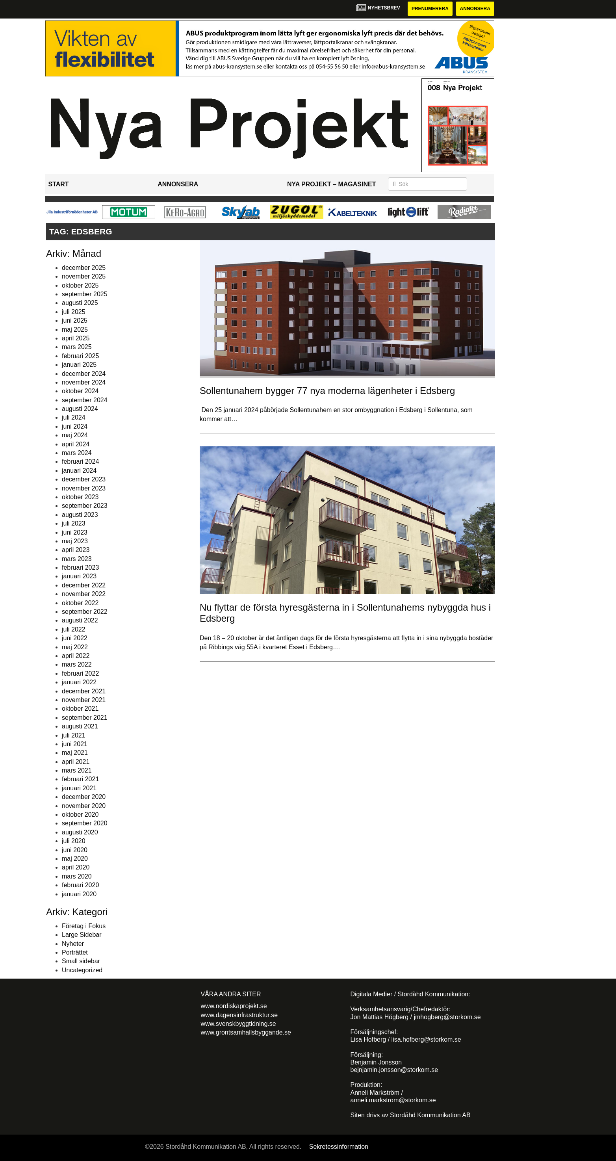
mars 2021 (77, 770)
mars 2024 (77, 453)
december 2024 (84, 373)
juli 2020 (73, 841)
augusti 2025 (80, 302)
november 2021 (84, 700)
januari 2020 (79, 894)
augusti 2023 (80, 514)
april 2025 (75, 338)
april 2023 (75, 549)
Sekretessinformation (338, 1146)
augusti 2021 (80, 726)
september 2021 (85, 717)
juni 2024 (74, 426)
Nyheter (73, 943)
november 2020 (84, 805)
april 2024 (75, 444)
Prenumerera (430, 8)
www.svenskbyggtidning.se (238, 1023)
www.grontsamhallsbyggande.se (246, 1032)
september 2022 (85, 611)
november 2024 (84, 382)
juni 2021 (74, 744)
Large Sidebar (82, 934)
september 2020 (85, 823)
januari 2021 (79, 788)
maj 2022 (75, 647)
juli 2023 (73, 523)
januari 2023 (79, 576)
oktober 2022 (80, 603)
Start (58, 184)
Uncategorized (82, 970)
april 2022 (75, 655)
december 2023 (84, 479)
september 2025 (85, 294)
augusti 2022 (80, 620)
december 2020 (84, 796)
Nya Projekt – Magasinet (331, 184)
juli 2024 (73, 417)
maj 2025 (75, 329)
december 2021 (84, 691)
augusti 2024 (80, 408)
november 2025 (84, 276)
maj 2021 (75, 752)
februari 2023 (80, 567)
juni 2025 (74, 320)
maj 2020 (75, 858)
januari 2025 (79, 364)
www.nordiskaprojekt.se (234, 1006)
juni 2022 (74, 638)
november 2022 (84, 594)
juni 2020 (74, 850)
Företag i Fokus (84, 926)
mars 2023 (77, 558)
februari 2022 (80, 673)
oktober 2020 (80, 814)
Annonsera (475, 8)
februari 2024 (80, 461)
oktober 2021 (80, 708)
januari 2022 (79, 682)
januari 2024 (79, 470)
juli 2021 (73, 735)
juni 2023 (74, 532)
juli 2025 (73, 311)
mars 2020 (77, 876)
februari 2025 (80, 356)
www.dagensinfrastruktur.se (239, 1015)
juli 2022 (73, 629)
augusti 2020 (80, 832)
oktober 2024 (80, 391)
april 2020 (75, 867)
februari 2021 (80, 779)
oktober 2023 (80, 497)
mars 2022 (77, 664)
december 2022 (84, 585)
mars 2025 (77, 347)
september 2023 (85, 505)
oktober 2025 (80, 285)
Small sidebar (81, 961)
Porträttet (75, 952)
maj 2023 (75, 541)
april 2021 (75, 761)
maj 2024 (75, 435)
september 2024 (85, 400)
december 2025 (84, 267)
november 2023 (84, 488)
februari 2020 (80, 885)
